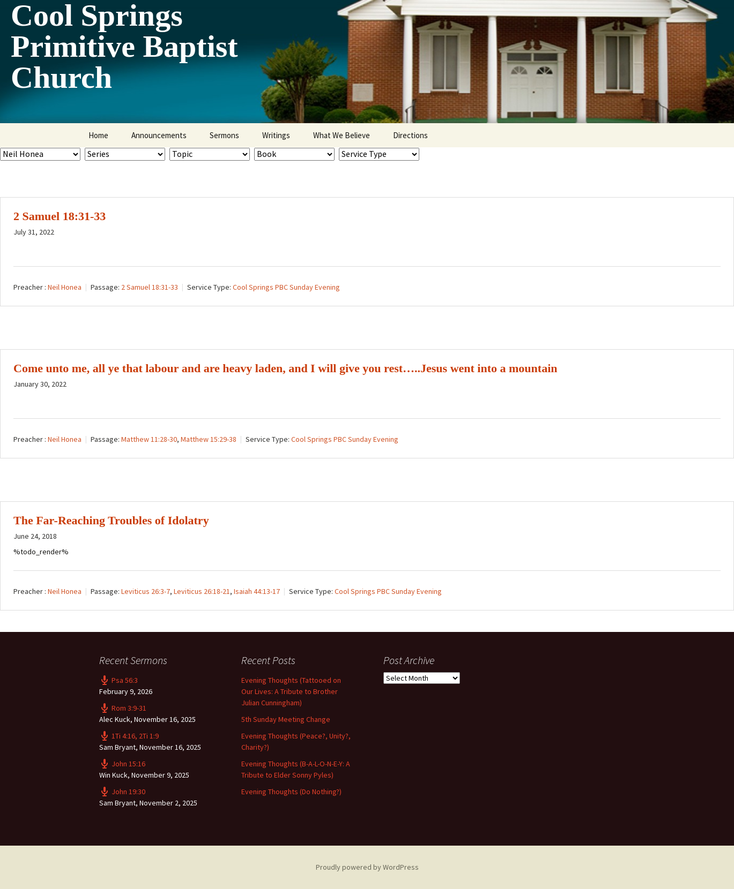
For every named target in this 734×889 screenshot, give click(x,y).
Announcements (159, 135)
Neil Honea (64, 287)
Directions (410, 135)
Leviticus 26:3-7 (145, 591)
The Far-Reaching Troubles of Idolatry (111, 520)
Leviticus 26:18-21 (202, 591)
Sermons (224, 135)
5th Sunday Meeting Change (285, 719)
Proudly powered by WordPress (367, 867)
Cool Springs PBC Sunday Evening (286, 287)
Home (98, 135)
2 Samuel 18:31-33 (59, 216)
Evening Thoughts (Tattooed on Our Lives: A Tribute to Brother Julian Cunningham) (291, 691)
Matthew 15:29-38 (208, 439)
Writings (276, 135)
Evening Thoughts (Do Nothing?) (291, 791)
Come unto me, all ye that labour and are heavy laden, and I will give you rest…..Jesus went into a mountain (285, 368)
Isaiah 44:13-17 (257, 591)
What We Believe (341, 135)
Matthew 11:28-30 (149, 439)
